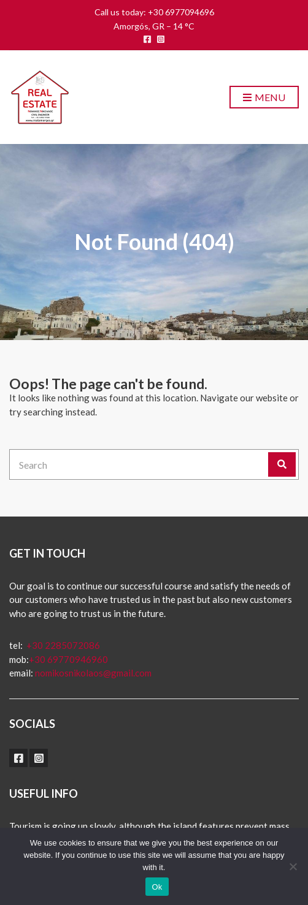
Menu (264, 97)
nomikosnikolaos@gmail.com (93, 672)
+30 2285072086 (62, 645)
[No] (293, 866)
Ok (157, 887)
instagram (160, 39)
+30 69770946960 (68, 659)
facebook (147, 39)
